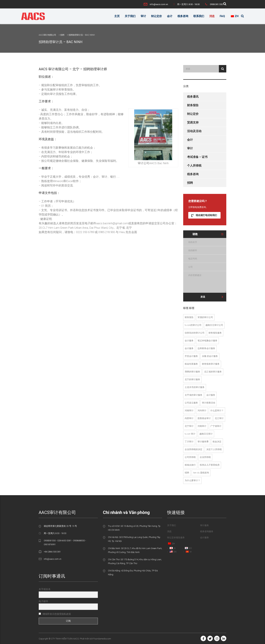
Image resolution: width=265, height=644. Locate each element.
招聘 (190, 182)
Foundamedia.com (102, 638)
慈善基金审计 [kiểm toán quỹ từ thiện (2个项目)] (204, 418)
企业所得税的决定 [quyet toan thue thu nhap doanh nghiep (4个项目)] (193, 449)
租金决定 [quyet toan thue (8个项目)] (217, 441)
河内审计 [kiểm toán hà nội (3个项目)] (202, 410)
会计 (169, 16)
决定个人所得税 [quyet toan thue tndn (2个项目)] (214, 449)
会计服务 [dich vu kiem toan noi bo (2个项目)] (189, 348)
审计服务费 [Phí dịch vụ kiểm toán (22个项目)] (203, 441)
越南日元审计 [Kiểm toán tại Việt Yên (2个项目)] (206, 434)
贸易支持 (193, 122)
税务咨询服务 (206, 531)
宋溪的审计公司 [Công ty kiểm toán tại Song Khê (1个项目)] (205, 317)
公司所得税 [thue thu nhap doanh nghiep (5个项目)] (190, 457)
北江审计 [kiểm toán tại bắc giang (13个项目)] (219, 418)
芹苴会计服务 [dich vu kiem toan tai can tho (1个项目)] (191, 356)
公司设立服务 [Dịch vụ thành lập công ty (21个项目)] (191, 402)
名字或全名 (45, 589)
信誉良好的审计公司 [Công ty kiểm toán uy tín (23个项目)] (194, 333)
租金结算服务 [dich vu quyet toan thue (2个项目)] (191, 364)
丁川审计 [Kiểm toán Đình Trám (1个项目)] (189, 441)
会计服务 (204, 537)
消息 (212, 16)
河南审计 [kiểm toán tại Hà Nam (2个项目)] (202, 426)
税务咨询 (182, 16)
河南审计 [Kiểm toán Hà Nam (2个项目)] (189, 410)
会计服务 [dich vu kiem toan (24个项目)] (189, 340)
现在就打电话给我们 (204, 215)
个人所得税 (194, 165)
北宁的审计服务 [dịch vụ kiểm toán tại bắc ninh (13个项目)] (192, 379)
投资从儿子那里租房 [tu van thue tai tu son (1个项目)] (210, 465)
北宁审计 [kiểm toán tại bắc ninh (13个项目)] (189, 426)
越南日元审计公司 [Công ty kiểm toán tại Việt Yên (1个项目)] (214, 325)
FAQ (222, 16)
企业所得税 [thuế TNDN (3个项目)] (205, 457)
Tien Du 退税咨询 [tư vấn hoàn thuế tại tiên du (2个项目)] (201, 472)
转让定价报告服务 (176, 537)
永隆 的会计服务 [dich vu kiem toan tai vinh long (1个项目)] (210, 356)
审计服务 (204, 525)
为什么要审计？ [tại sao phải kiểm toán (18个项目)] (192, 480)
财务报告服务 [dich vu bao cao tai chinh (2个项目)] (215, 333)
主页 (117, 16)
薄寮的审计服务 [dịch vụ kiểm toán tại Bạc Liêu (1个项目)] (192, 371)
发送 (211, 296)
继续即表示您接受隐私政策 (55, 614)
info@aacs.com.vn (159, 4)
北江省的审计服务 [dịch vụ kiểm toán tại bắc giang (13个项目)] (213, 371)
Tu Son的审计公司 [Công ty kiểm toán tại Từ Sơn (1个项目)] (193, 325)
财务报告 (193, 105)
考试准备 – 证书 (197, 157)
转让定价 (156, 16)
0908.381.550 (216, 4)
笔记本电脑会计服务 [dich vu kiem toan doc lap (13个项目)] (207, 340)
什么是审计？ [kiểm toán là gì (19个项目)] (217, 410)
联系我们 (198, 16)
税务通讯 (193, 96)
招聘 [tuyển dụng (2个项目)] (187, 472)
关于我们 (130, 16)
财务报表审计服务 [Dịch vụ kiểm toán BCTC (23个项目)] (211, 364)
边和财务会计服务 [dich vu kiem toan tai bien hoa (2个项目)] (206, 348)
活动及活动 (194, 131)
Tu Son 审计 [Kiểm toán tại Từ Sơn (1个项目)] (190, 434)
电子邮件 (43, 601)
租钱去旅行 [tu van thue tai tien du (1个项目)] (190, 465)
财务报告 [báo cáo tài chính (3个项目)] (189, 317)
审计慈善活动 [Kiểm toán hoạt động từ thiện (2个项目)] (208, 402)
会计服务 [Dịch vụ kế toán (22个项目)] (210, 395)
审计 (143, 16)
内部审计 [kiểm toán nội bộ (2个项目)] (189, 418)
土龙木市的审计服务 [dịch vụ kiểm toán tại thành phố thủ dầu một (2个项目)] (194, 387)
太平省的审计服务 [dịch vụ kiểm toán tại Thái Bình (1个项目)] (193, 395)
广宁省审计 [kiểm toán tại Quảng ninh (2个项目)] (215, 426)
